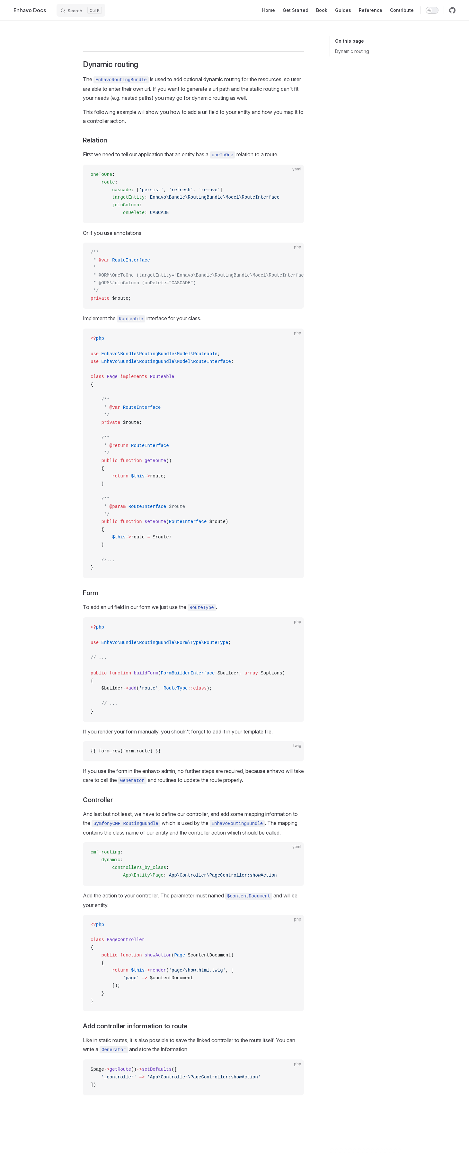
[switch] (432, 10)
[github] (452, 10)
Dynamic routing (352, 51)
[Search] (81, 10)
